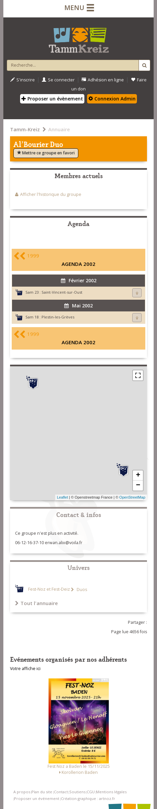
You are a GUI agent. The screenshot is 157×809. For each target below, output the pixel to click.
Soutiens (77, 791)
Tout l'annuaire (36, 603)
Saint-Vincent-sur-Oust (62, 292)
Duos (81, 589)
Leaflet (62, 497)
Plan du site (41, 791)
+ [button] (138, 475)
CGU (91, 791)
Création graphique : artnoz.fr (88, 798)
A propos (21, 791)
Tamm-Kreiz (25, 129)
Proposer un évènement (52, 98)
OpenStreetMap (132, 497)
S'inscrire (22, 80)
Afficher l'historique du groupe (50, 194)
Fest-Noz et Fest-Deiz (49, 589)
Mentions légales (111, 791)
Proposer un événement (36, 798)
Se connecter (58, 80)
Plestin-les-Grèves (58, 316)
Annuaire (59, 129)
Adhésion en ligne (103, 80)
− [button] (138, 486)
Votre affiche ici (25, 668)
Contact (61, 791)
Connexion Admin (112, 98)
